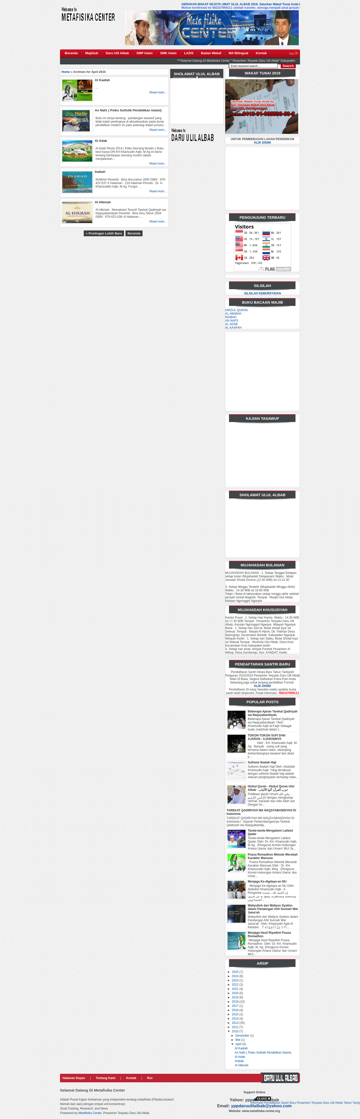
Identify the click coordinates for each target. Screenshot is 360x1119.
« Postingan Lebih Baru (104, 233)
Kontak (131, 1078)
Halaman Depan (73, 1078)
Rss (150, 1078)
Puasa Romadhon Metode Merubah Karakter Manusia (273, 856)
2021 (236, 989)
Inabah (239, 1061)
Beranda (134, 233)
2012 (236, 1027)
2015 (236, 1014)
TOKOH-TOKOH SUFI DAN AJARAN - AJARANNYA (266, 737)
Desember (243, 1035)
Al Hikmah (241, 1065)
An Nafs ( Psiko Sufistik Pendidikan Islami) (263, 1052)
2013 (236, 1023)
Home (66, 72)
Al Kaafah (241, 1048)
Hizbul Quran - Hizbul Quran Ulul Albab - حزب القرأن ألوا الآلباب (271, 788)
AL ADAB (231, 324)
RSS (293, 53)
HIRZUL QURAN (236, 310)
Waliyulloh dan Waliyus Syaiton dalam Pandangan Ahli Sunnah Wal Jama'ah (273, 909)
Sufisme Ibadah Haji (262, 762)
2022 (236, 984)
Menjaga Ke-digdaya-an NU (267, 881)
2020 (236, 993)
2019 (236, 997)
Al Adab (240, 1057)
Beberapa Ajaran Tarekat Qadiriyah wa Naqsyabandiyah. (273, 713)
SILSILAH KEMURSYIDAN (262, 293)
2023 (236, 980)
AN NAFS (231, 320)
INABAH (230, 317)
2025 (236, 972)
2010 (236, 1031)
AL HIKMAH (233, 313)
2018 (236, 1001)
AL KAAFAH (233, 327)
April (239, 1044)
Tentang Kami (105, 1078)
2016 (236, 1010)
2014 (236, 1018)
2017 (236, 1006)
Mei (238, 1040)
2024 (236, 976)
